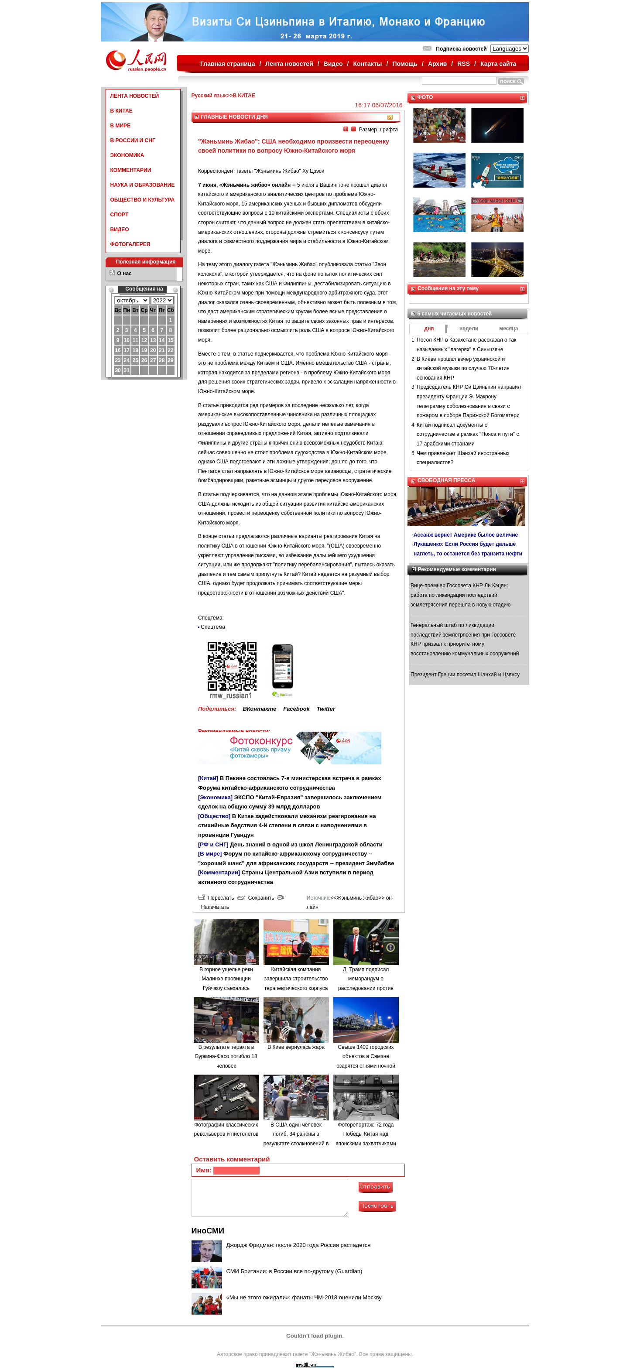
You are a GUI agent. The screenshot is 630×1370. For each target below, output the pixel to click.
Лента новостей (289, 63)
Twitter (326, 709)
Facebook (296, 709)
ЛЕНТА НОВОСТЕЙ (134, 96)
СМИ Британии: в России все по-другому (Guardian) (294, 1271)
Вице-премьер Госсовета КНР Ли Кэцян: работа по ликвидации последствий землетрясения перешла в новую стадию (460, 594)
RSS (463, 63)
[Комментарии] (219, 872)
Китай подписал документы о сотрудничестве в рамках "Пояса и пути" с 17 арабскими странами (468, 434)
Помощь (405, 63)
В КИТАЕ (121, 111)
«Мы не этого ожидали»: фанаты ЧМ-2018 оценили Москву (304, 1297)
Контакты (367, 63)
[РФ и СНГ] (213, 844)
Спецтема (213, 627)
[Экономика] (215, 797)
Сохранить (255, 898)
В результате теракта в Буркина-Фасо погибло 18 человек (226, 1056)
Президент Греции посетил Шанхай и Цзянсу (465, 674)
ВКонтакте (259, 709)
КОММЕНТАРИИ (130, 170)
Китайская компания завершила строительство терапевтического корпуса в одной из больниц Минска (296, 988)
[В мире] (210, 853)
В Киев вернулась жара (296, 1047)
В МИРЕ (120, 126)
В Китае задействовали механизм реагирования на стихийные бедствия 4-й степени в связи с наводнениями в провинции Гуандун (287, 825)
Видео (333, 63)
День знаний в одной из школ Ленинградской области (306, 844)
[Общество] (214, 816)
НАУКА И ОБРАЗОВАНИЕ (142, 185)
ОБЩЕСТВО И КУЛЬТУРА (142, 200)
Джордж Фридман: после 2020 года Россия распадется (298, 1245)
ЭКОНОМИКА (127, 155)
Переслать (216, 898)
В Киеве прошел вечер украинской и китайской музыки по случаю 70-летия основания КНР (463, 368)
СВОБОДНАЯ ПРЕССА (446, 480)
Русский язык (209, 95)
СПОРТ (119, 215)
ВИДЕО (119, 229)
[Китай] (208, 778)
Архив (437, 63)
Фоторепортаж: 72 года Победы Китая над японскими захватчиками (366, 1134)
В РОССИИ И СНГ (132, 140)
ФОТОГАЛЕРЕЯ (130, 244)
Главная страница (227, 63)
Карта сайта (498, 63)
